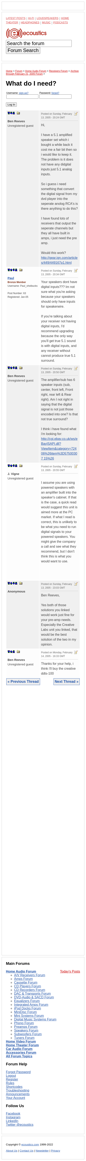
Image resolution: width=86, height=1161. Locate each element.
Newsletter (42, 1150)
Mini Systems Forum (29, 1015)
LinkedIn (12, 1121)
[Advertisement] (43, 823)
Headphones (30, 22)
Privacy (55, 1150)
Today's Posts (70, 971)
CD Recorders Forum (29, 990)
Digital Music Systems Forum (35, 1019)
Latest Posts (16, 18)
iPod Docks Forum (27, 1008)
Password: (55, 95)
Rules (10, 1083)
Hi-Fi (31, 18)
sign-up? (23, 93)
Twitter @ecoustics (20, 1124)
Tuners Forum (24, 1038)
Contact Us (26, 1150)
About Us (11, 1150)
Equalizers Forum (27, 1001)
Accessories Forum (21, 1052)
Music (46, 22)
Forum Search (23, 50)
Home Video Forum (21, 1041)
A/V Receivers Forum (29, 975)
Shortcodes (14, 1087)
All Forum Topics (19, 1056)
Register (12, 1079)
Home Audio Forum (21, 971)
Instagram (13, 1117)
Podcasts (60, 22)
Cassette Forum (25, 982)
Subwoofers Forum (28, 1034)
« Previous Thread (23, 682)
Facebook (13, 1113)
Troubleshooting (17, 1090)
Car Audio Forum (19, 1049)
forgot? (55, 93)
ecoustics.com (30, 1144)
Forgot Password (18, 1072)
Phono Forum (24, 1023)
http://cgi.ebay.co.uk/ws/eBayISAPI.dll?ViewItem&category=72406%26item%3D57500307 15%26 (59, 448)
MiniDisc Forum (25, 1012)
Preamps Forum (26, 1026)
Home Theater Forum (22, 1045)
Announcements (18, 1094)
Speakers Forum (26, 1030)
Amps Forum (23, 979)
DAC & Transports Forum (32, 993)
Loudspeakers (47, 18)
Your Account (15, 1098)
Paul (11, 278)
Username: (22, 95)
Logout (11, 1075)
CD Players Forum (27, 986)
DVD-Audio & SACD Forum (34, 997)
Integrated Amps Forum (31, 1004)
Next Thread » (66, 682)
